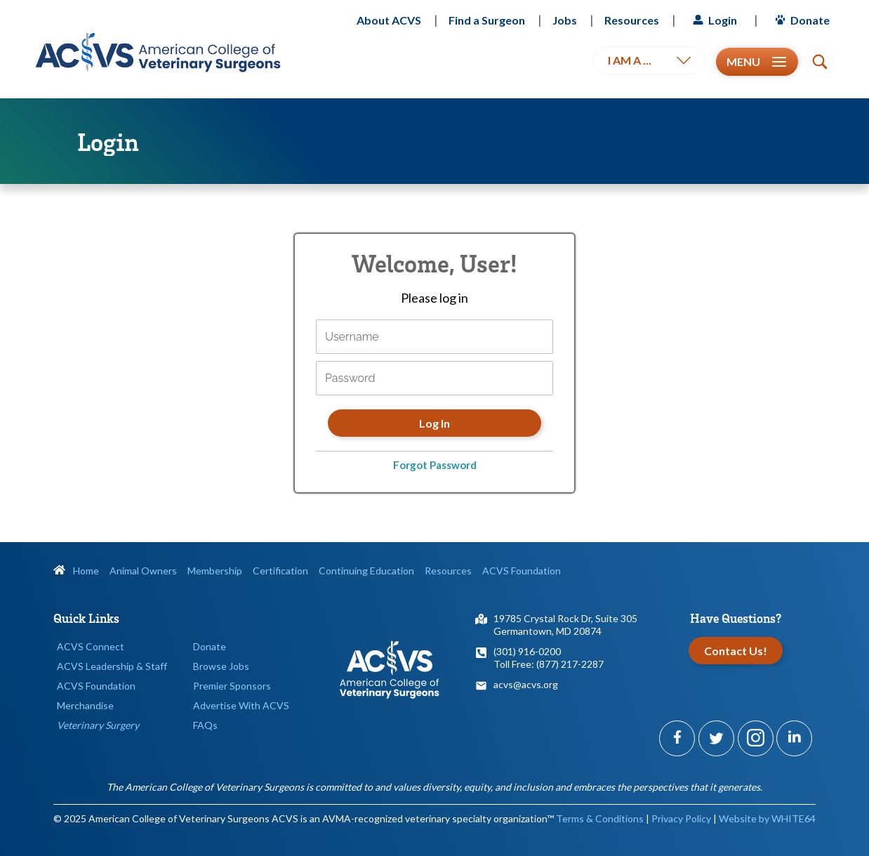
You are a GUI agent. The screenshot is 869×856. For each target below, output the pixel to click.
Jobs (564, 20)
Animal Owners (143, 571)
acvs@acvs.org (525, 684)
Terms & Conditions (600, 818)
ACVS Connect (90, 646)
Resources (631, 20)
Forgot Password (435, 465)
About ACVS (389, 20)
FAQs (205, 725)
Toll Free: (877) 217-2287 (548, 664)
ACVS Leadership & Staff (112, 666)
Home (76, 571)
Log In (434, 423)
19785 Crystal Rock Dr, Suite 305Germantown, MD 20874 (565, 624)
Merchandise (85, 705)
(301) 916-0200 (527, 651)
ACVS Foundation (521, 571)
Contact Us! (735, 650)
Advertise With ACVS (241, 705)
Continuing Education (366, 571)
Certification (280, 571)
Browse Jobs (221, 666)
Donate (800, 20)
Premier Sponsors (232, 686)
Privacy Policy (681, 818)
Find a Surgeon (487, 20)
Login (713, 20)
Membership (214, 571)
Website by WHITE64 (767, 818)
